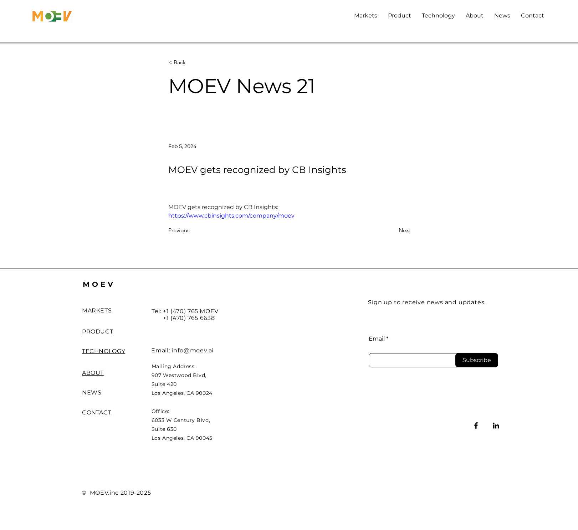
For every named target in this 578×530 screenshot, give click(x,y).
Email (377, 339)
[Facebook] (476, 425)
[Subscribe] (476, 360)
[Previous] (191, 231)
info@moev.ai (193, 350)
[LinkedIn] (496, 425)
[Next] (393, 231)
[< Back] (191, 62)
